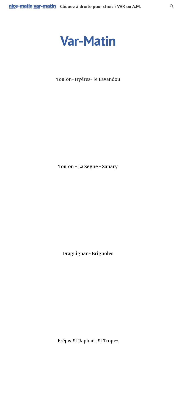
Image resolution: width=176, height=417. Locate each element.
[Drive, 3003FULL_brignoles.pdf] (87, 297)
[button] (170, 6)
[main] (87, 40)
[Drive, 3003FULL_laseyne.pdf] (87, 210)
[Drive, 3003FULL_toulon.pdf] (87, 123)
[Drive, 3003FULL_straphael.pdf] (87, 384)
